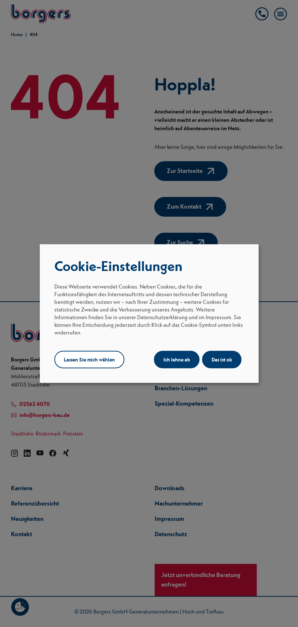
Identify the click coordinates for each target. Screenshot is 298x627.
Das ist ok (222, 359)
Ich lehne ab (176, 359)
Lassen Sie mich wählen (89, 359)
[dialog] (149, 313)
